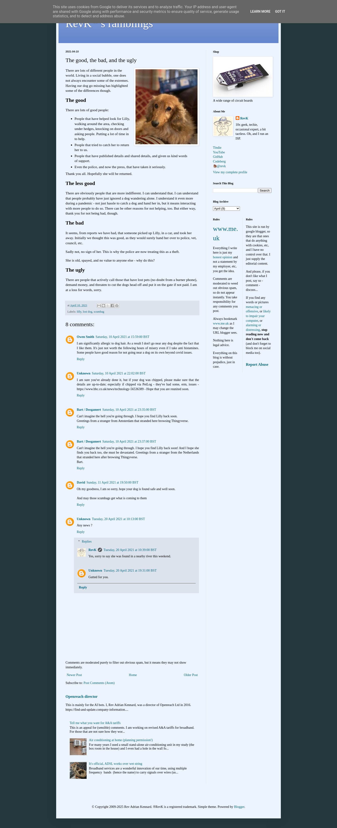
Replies (87, 541)
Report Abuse (257, 364)
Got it (280, 11)
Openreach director (82, 696)
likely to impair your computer (258, 316)
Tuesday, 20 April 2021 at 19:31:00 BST (130, 570)
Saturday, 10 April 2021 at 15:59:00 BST (122, 337)
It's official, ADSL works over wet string (115, 763)
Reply (80, 359)
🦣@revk (219, 166)
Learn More (260, 11)
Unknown (83, 373)
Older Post (191, 675)
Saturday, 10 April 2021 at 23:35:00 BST (129, 409)
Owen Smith (85, 337)
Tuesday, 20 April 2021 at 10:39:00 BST (130, 550)
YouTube (219, 152)
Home (133, 675)
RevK (92, 550)
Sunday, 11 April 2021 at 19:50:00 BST (112, 482)
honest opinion (222, 257)
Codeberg (219, 161)
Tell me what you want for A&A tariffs (95, 723)
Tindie (217, 147)
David (81, 482)
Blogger (239, 807)
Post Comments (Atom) (99, 683)
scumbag (99, 311)
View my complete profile (230, 172)
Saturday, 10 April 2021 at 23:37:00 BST (129, 441)
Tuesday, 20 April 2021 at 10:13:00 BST (118, 519)
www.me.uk (221, 323)
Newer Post (74, 675)
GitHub (218, 157)
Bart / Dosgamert (89, 409)
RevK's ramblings (109, 23)
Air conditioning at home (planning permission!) (121, 740)
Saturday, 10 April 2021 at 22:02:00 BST (119, 373)
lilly (79, 311)
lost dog (87, 311)
